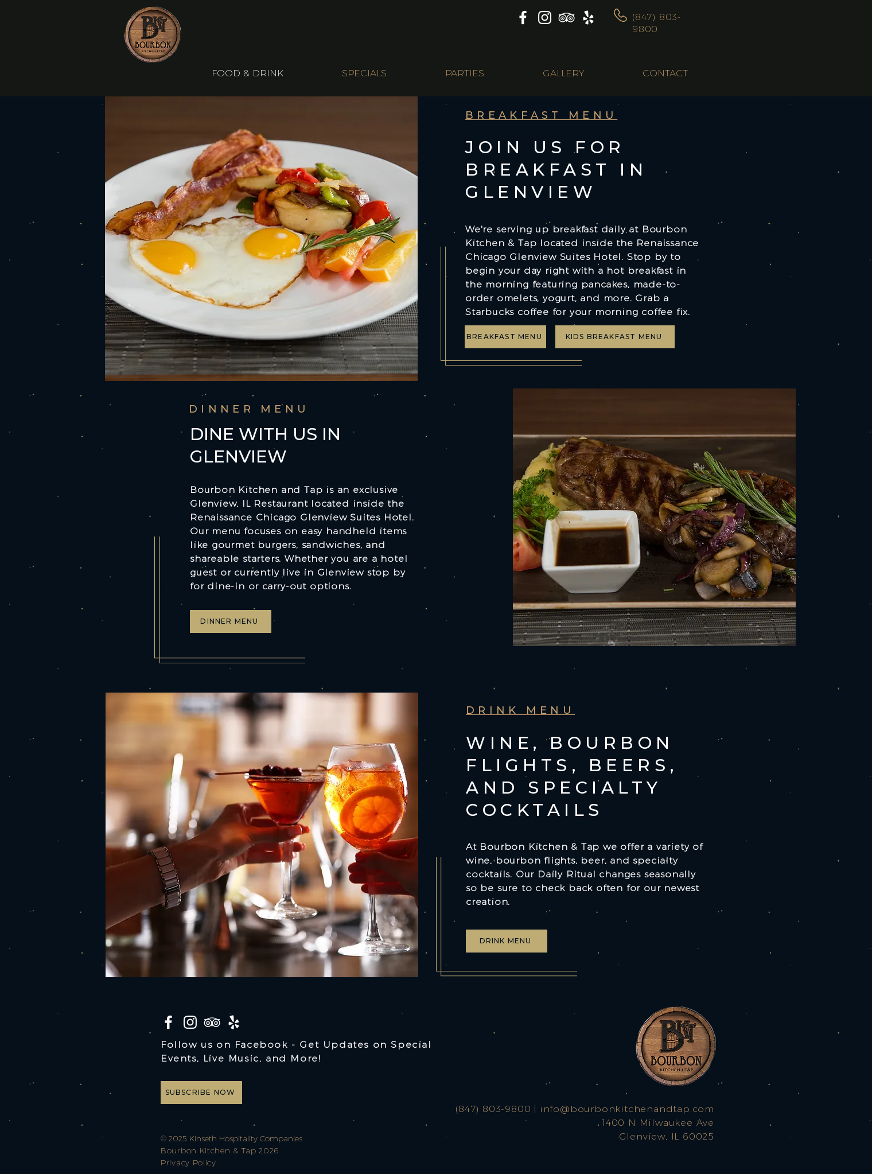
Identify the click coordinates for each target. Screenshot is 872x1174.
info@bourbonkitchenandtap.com (627, 1108)
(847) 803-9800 (493, 1108)
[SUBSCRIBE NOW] (201, 1092)
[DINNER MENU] (230, 621)
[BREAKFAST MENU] (505, 336)
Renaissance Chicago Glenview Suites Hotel (301, 517)
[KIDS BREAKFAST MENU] (615, 336)
